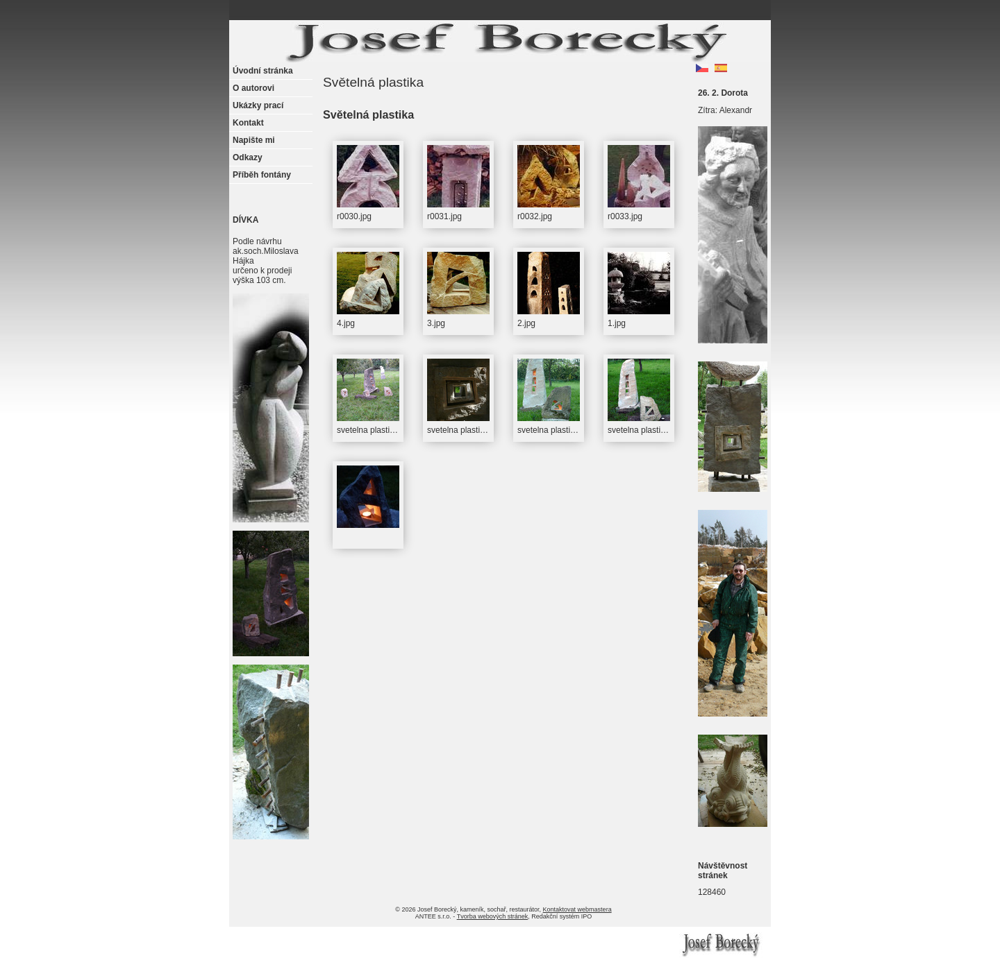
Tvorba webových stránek (492, 916)
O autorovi (253, 88)
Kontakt (248, 123)
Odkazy (247, 157)
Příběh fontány (262, 175)
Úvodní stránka (263, 71)
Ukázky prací (258, 105)
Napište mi (254, 140)
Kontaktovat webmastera (577, 909)
